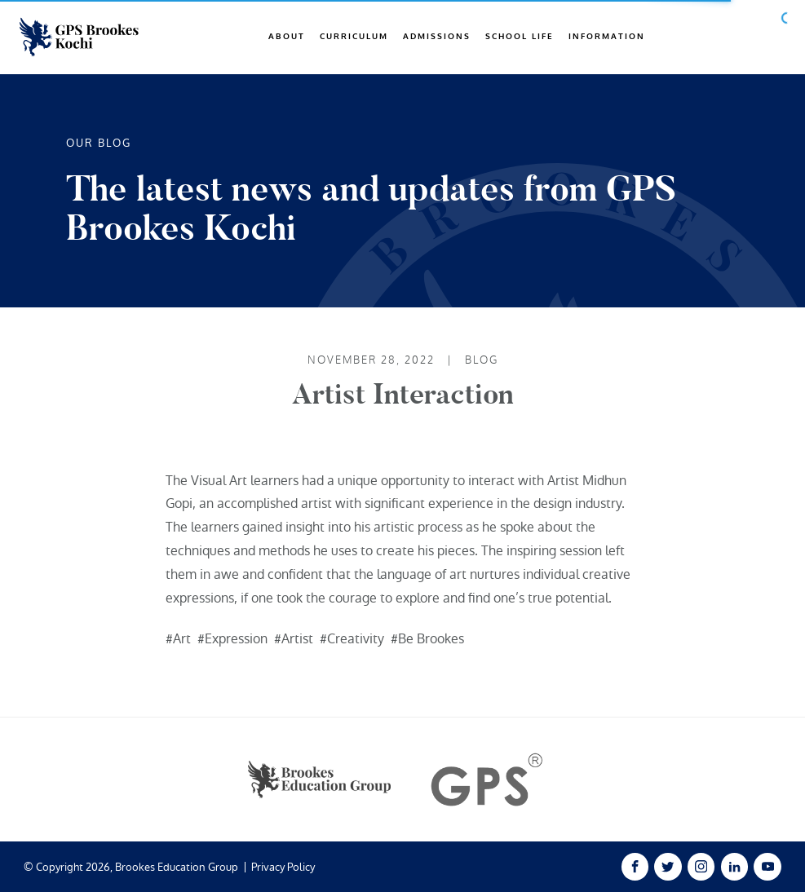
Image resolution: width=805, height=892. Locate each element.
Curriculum (354, 36)
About (286, 36)
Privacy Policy (283, 867)
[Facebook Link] (634, 866)
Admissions (437, 36)
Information (606, 36)
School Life (519, 36)
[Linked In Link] (734, 866)
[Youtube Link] (767, 866)
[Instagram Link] (701, 866)
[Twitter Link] (667, 866)
